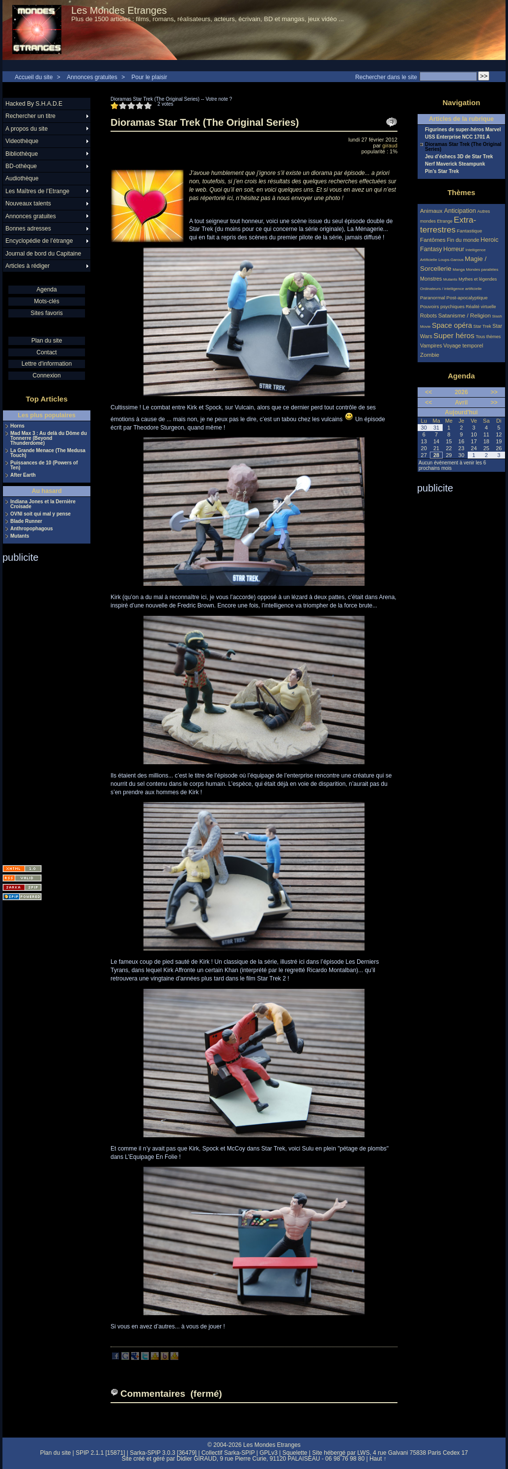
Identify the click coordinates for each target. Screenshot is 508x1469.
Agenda (46, 289)
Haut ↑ (378, 1458)
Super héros (453, 335)
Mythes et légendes (477, 279)
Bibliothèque (21, 153)
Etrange (445, 221)
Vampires (431, 345)
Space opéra (452, 325)
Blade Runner (26, 521)
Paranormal (432, 297)
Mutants (19, 536)
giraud (389, 145)
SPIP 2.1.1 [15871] (100, 1452)
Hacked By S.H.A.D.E (33, 103)
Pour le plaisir (149, 77)
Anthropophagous (31, 528)
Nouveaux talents (28, 203)
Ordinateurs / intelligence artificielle (451, 289)
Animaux (432, 210)
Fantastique (469, 230)
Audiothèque (21, 178)
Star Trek (482, 326)
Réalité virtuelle (481, 306)
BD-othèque (21, 166)
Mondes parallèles (482, 269)
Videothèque (21, 141)
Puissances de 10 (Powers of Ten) (44, 465)
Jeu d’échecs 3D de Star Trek (459, 156)
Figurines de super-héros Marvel (463, 129)
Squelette (295, 1452)
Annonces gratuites (92, 77)
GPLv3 (268, 1452)
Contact (46, 352)
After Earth (23, 475)
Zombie (429, 354)
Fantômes (433, 239)
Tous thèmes (488, 336)
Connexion (46, 375)
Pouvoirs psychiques (442, 306)
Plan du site (46, 340)
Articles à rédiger (27, 265)
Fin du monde (463, 240)
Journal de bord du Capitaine (43, 253)
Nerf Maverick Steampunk (455, 164)
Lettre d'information (47, 363)
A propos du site (26, 128)
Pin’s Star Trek (442, 171)
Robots (428, 315)
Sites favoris (46, 313)
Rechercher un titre (30, 116)
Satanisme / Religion (464, 315)
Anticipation (460, 210)
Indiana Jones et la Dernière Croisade (43, 504)
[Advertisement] (41, 710)
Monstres (431, 279)
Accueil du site (34, 77)
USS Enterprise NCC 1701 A (457, 137)
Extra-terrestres (448, 224)
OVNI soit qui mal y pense (40, 514)
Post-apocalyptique (467, 297)
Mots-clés (46, 301)
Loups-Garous (450, 260)
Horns (17, 426)
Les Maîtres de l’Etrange (37, 191)
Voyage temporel (463, 345)
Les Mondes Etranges (119, 10)
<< (428, 392)
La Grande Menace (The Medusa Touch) (47, 453)
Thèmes (462, 192)
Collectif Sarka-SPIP (228, 1452)
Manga (458, 269)
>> (494, 392)
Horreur (453, 249)
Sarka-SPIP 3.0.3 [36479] (163, 1452)
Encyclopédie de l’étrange (39, 240)
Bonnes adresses (28, 228)
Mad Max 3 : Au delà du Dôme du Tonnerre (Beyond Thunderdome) (48, 438)
